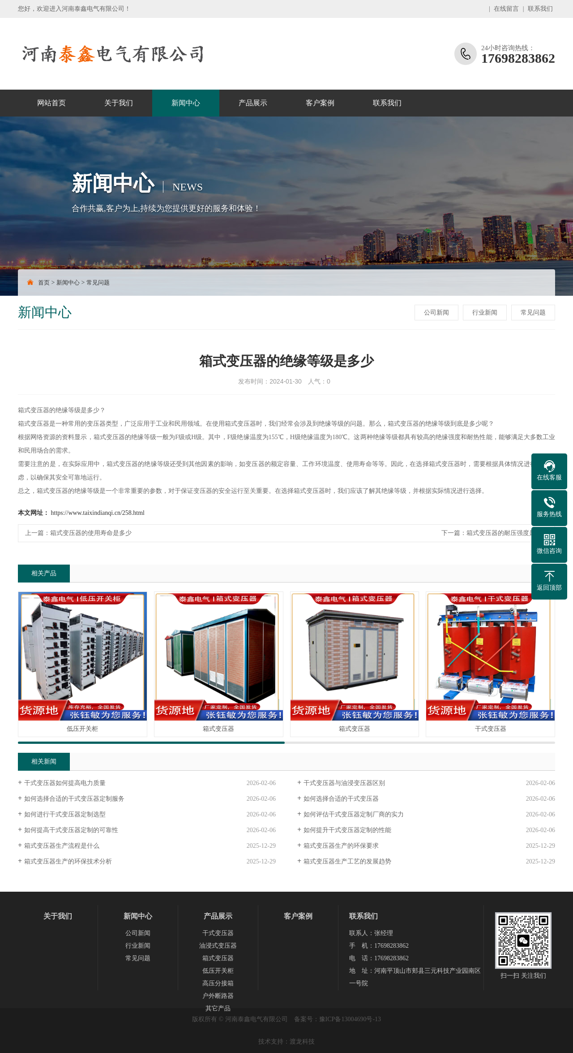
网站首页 (51, 103)
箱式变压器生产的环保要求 (341, 845)
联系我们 (540, 8)
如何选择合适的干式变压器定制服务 (74, 798)
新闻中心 (185, 103)
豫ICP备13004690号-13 (350, 1019)
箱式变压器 (218, 958)
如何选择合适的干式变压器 (341, 798)
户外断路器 (218, 996)
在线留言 (506, 8)
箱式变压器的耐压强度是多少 (507, 533)
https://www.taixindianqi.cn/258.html (98, 512)
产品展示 (253, 103)
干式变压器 (218, 933)
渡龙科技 (302, 1041)
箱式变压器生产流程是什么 (61, 845)
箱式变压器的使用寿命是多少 (91, 533)
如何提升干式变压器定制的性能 (347, 830)
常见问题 (98, 282)
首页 (44, 282)
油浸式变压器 (218, 945)
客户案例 (320, 103)
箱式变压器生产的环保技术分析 (68, 861)
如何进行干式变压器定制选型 (65, 814)
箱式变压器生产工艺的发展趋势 (347, 861)
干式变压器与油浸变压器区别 (344, 783)
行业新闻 (484, 312)
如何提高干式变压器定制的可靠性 (71, 830)
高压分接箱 (218, 983)
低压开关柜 (218, 970)
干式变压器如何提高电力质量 (65, 783)
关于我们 (118, 103)
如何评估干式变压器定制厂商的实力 (354, 814)
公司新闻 (436, 312)
